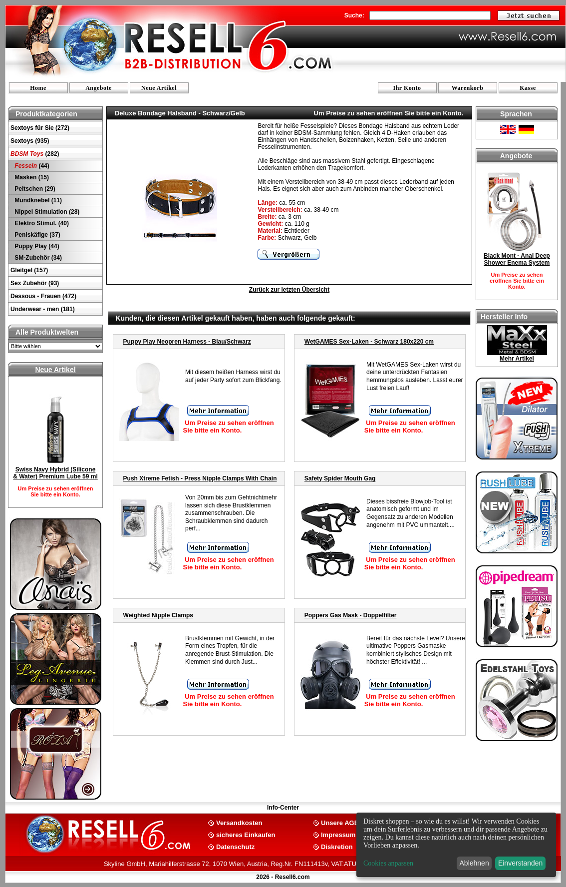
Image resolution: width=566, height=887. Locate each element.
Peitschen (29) (34, 188)
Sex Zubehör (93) (34, 283)
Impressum (338, 834)
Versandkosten (239, 822)
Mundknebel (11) (37, 200)
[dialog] (456, 845)
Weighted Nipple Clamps (158, 615)
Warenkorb (468, 87)
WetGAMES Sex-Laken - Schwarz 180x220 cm (369, 341)
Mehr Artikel (517, 358)
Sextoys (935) (29, 140)
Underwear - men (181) (42, 309)
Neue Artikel (159, 87)
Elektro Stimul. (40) (41, 223)
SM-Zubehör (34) (37, 257)
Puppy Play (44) (36, 246)
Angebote (98, 87)
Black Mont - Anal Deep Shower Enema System (517, 259)
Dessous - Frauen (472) (43, 296)
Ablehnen (474, 863)
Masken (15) (31, 177)
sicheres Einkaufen (246, 834)
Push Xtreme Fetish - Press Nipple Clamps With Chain (200, 478)
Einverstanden (520, 863)
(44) (31, 165)
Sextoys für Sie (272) (39, 127)
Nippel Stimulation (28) (46, 211)
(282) (34, 153)
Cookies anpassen (388, 863)
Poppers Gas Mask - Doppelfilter (350, 615)
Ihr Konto (407, 87)
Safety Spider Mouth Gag (340, 478)
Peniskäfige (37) (36, 234)
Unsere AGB (340, 822)
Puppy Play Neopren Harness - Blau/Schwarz (187, 341)
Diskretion (337, 846)
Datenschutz (235, 846)
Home (38, 87)
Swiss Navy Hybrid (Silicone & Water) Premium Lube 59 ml (55, 473)
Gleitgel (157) (29, 270)
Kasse (528, 87)
